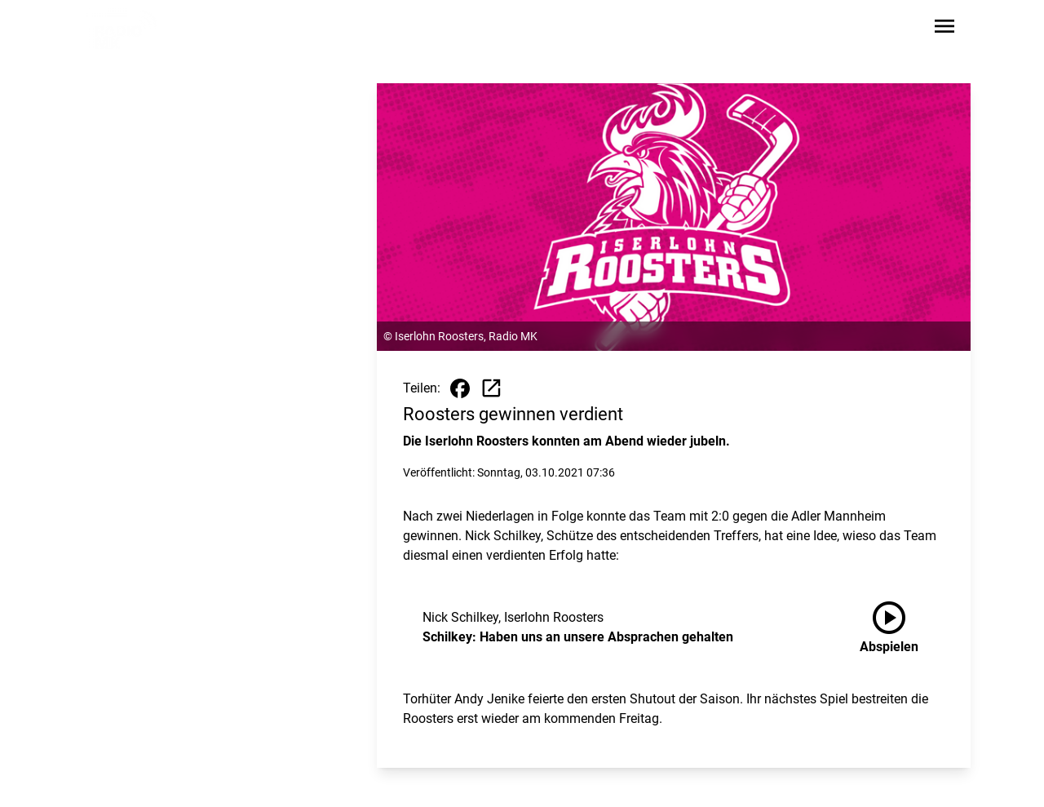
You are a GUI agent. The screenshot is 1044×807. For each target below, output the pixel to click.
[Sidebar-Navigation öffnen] (944, 29)
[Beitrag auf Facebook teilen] (460, 388)
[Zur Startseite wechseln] (125, 29)
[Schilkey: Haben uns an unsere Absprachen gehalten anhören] (902, 627)
